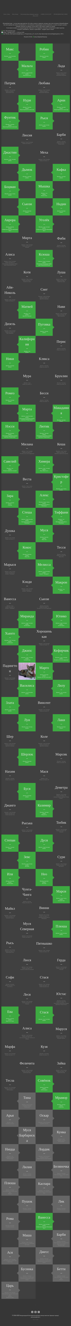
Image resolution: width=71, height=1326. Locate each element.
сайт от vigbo (35, 1319)
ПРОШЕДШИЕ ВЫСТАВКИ (60, 14)
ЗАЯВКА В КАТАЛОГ (46, 14)
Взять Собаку (7, 14)
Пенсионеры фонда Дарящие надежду (29, 14)
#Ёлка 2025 (35, 16)
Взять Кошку (15, 14)
